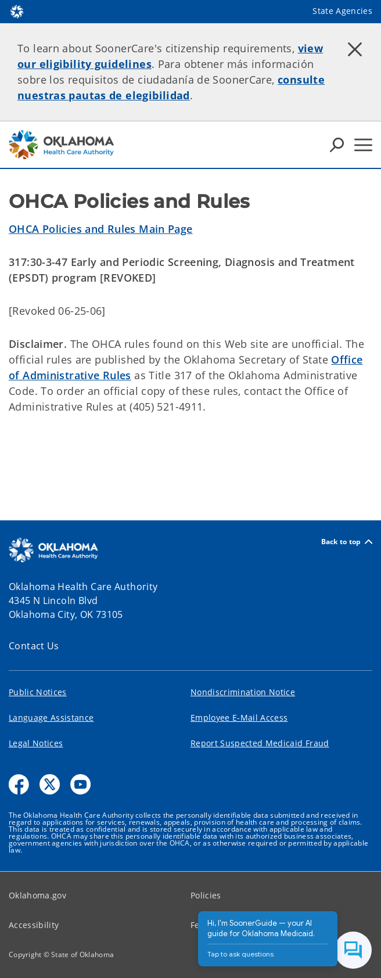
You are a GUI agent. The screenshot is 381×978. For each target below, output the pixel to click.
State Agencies (342, 10)
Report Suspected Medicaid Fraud (259, 743)
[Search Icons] (336, 144)
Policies (205, 895)
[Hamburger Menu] (363, 145)
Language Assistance (51, 717)
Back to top (346, 541)
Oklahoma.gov (37, 895)
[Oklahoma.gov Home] (17, 10)
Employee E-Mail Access (238, 717)
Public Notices (38, 691)
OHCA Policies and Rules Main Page (101, 229)
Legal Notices (36, 743)
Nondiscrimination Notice (242, 691)
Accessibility (34, 924)
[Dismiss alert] (355, 49)
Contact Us (34, 645)
